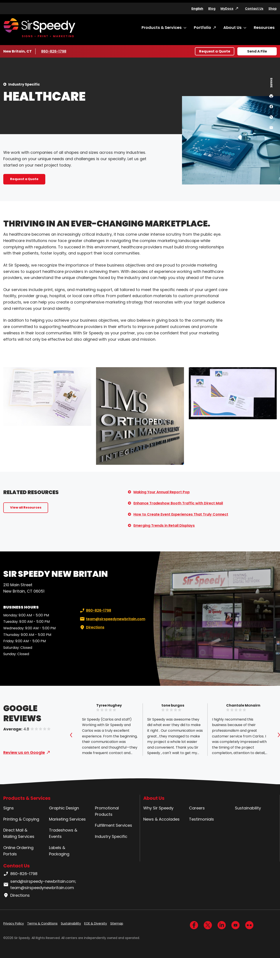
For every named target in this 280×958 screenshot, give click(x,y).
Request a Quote (214, 51)
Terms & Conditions (42, 923)
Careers (197, 808)
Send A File (257, 51)
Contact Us (254, 8)
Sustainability (248, 808)
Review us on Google (24, 752)
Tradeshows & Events (63, 833)
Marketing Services (67, 819)
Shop (272, 8)
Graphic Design (64, 808)
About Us (232, 27)
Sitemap (116, 923)
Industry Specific (24, 84)
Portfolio (202, 27)
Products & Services (162, 27)
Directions (91, 627)
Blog (211, 8)
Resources (264, 27)
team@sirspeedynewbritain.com (112, 619)
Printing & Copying (21, 819)
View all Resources (25, 507)
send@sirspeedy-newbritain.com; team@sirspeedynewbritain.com (39, 884)
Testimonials (201, 819)
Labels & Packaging (59, 851)
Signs (8, 808)
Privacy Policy (13, 923)
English (197, 8)
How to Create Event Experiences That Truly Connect (180, 514)
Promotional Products (107, 811)
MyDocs (226, 8)
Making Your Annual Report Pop (161, 492)
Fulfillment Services (113, 825)
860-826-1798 (54, 51)
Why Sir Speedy (158, 808)
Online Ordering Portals (18, 851)
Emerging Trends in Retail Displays (164, 525)
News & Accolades (161, 819)
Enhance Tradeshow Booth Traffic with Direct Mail (178, 503)
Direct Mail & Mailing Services (18, 833)
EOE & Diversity (95, 923)
